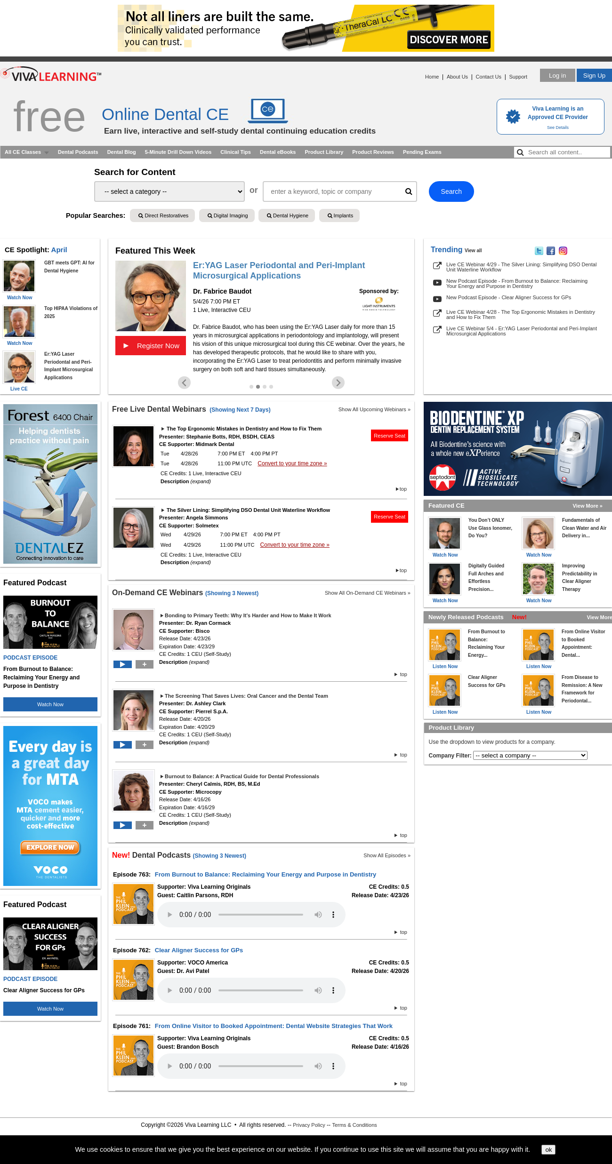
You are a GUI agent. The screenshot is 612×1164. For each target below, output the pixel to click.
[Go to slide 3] (264, 387)
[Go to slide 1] (251, 387)
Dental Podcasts (78, 152)
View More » (588, 506)
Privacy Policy (309, 1125)
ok (548, 1149)
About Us (457, 77)
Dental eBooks (278, 152)
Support (518, 77)
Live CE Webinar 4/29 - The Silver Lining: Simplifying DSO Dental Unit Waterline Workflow (521, 267)
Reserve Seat (389, 435)
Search (451, 191)
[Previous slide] (184, 382)
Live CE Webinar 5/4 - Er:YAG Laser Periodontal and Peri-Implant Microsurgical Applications (521, 331)
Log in (557, 75)
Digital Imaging (228, 215)
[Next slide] (338, 382)
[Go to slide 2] (258, 387)
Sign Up (594, 75)
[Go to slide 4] (271, 387)
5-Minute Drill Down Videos (178, 152)
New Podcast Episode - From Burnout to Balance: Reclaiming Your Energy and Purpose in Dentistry (517, 283)
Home (432, 77)
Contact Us (488, 77)
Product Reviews (373, 152)
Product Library (324, 152)
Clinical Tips (235, 152)
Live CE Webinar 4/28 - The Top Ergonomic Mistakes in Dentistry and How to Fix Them (520, 314)
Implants (341, 215)
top (403, 489)
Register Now (150, 345)
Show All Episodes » (387, 855)
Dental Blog (121, 152)
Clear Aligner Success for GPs (199, 950)
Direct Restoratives (163, 215)
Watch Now (50, 704)
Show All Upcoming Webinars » (374, 409)
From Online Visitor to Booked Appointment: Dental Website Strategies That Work (274, 1025)
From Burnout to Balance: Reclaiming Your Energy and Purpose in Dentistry (265, 874)
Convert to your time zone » (292, 463)
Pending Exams (422, 152)
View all (473, 250)
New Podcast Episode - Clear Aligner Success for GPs (508, 297)
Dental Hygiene (287, 215)
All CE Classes (23, 152)
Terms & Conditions (354, 1125)
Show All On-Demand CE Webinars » (368, 593)
